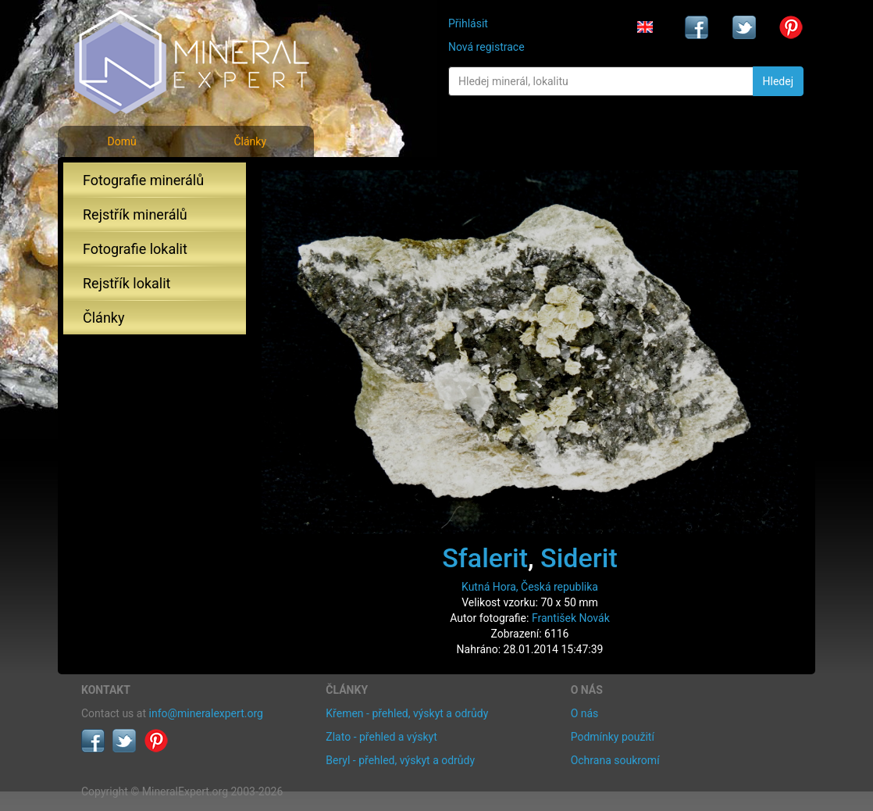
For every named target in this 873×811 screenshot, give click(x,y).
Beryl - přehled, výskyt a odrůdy (400, 760)
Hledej (778, 81)
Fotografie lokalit (135, 249)
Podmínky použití (612, 737)
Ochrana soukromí (615, 760)
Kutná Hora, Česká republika (529, 587)
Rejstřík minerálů (135, 214)
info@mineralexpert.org (206, 713)
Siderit (579, 557)
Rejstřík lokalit (126, 283)
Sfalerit (485, 557)
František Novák (571, 618)
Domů (121, 141)
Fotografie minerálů (143, 180)
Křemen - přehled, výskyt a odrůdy (407, 713)
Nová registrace (486, 47)
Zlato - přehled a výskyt (381, 737)
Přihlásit (468, 23)
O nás (585, 713)
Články (249, 141)
